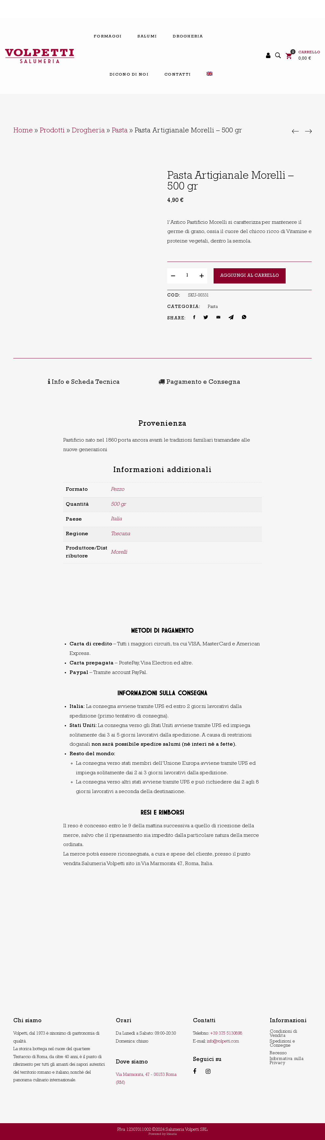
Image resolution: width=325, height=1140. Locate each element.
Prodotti (52, 131)
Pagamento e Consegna (150, 382)
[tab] (59, 382)
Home (23, 131)
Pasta (120, 131)
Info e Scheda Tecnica (59, 382)
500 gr (118, 503)
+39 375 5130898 (226, 1032)
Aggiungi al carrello (249, 276)
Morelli (119, 551)
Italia (116, 518)
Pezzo (117, 488)
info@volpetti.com (223, 1040)
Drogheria (88, 131)
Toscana (120, 533)
